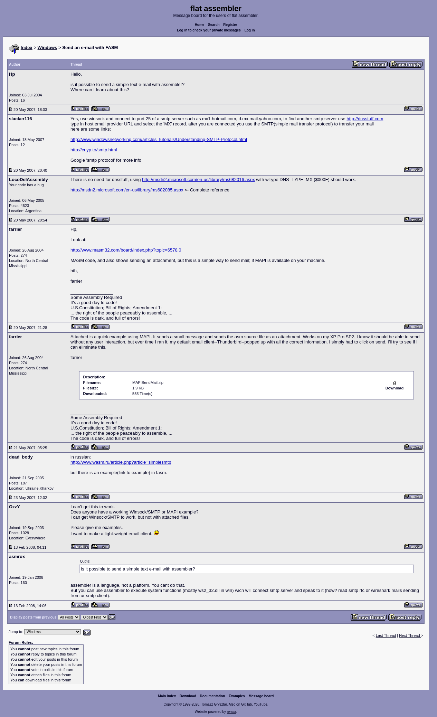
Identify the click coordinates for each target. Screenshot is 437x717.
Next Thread (410, 635)
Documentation (212, 696)
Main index (167, 696)
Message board (261, 696)
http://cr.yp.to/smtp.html (93, 149)
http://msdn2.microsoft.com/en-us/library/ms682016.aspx (198, 179)
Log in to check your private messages (209, 30)
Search (213, 25)
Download (188, 696)
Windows (47, 47)
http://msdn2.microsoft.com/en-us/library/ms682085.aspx (126, 189)
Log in (250, 30)
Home (200, 25)
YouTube (260, 704)
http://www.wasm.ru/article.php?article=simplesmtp (120, 462)
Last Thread (386, 635)
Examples (237, 696)
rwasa (231, 712)
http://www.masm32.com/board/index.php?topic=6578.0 (125, 250)
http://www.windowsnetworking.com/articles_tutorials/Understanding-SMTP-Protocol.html (158, 139)
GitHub (246, 704)
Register (230, 25)
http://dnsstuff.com (364, 118)
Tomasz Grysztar (214, 704)
